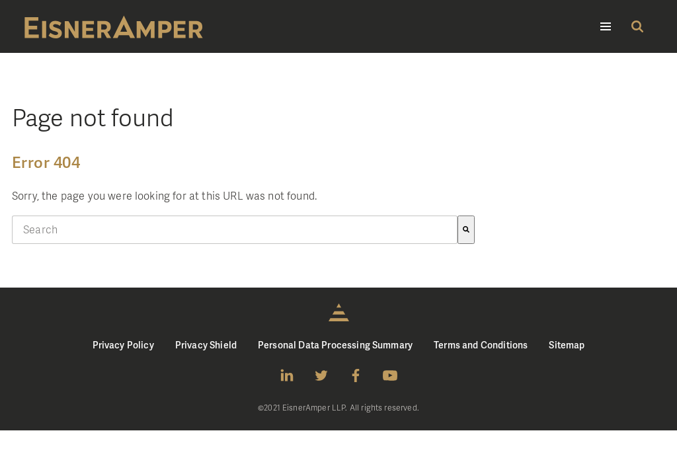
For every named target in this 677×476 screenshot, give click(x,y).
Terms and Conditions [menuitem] (481, 344)
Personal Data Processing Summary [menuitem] (335, 344)
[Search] (466, 230)
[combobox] (235, 230)
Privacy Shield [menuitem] (206, 344)
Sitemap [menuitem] (566, 344)
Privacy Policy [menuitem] (123, 344)
